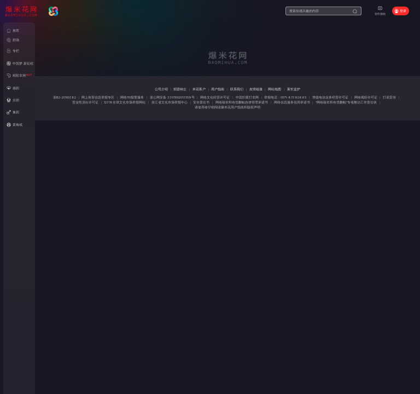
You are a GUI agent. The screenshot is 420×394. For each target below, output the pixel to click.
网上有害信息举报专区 (97, 97)
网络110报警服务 (132, 97)
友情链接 (255, 89)
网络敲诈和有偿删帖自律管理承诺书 (241, 102)
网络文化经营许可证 (215, 97)
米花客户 (199, 89)
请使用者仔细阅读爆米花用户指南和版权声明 (227, 107)
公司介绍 (161, 89)
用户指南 (217, 89)
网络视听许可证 (365, 97)
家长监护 (293, 89)
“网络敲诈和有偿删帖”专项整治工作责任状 (346, 102)
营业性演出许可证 (85, 102)
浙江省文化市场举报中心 (169, 102)
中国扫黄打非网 (247, 97)
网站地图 (274, 89)
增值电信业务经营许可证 (330, 97)
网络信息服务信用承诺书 (292, 102)
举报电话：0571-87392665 (285, 97)
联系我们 (236, 89)
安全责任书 (201, 102)
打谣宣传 (389, 97)
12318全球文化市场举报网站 (124, 102)
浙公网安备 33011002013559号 (172, 97)
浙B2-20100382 (64, 97)
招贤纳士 (179, 89)
